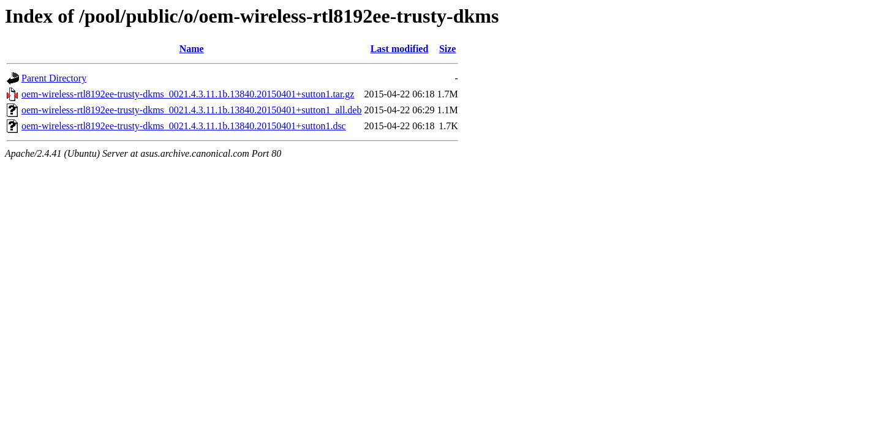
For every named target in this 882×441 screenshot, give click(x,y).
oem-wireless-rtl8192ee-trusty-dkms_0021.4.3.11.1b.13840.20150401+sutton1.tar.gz (187, 94)
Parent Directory (53, 78)
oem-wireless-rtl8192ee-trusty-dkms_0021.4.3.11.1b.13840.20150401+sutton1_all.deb (191, 110)
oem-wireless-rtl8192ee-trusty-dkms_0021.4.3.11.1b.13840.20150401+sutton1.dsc (183, 126)
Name (191, 48)
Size (447, 48)
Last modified (400, 48)
